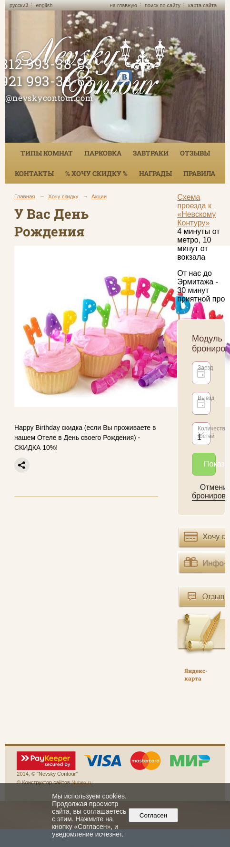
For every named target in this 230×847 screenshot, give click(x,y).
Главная (24, 196)
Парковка (102, 152)
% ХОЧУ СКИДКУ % (96, 173)
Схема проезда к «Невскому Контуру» (196, 210)
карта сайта (202, 5)
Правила (199, 173)
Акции (99, 196)
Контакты (34, 173)
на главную (123, 5)
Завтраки (151, 152)
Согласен (153, 815)
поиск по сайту (162, 5)
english (44, 5)
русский (19, 5)
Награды (155, 173)
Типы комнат (46, 152)
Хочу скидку (63, 196)
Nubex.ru (82, 782)
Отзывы (195, 152)
